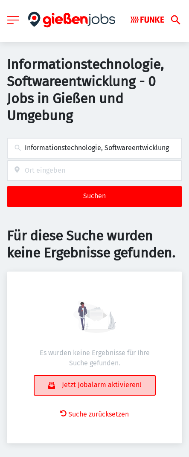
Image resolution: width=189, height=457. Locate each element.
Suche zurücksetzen (94, 414)
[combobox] (94, 148)
